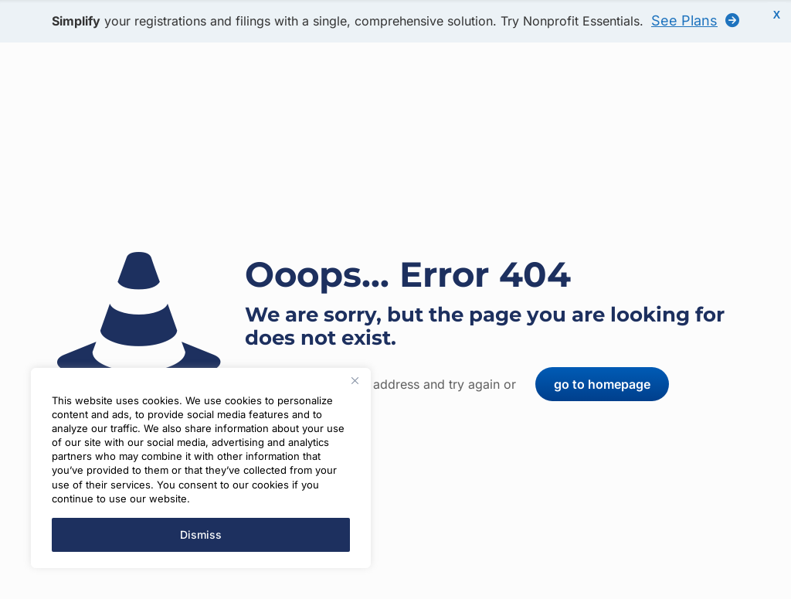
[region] (201, 468)
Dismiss (201, 534)
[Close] (354, 381)
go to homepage (602, 384)
